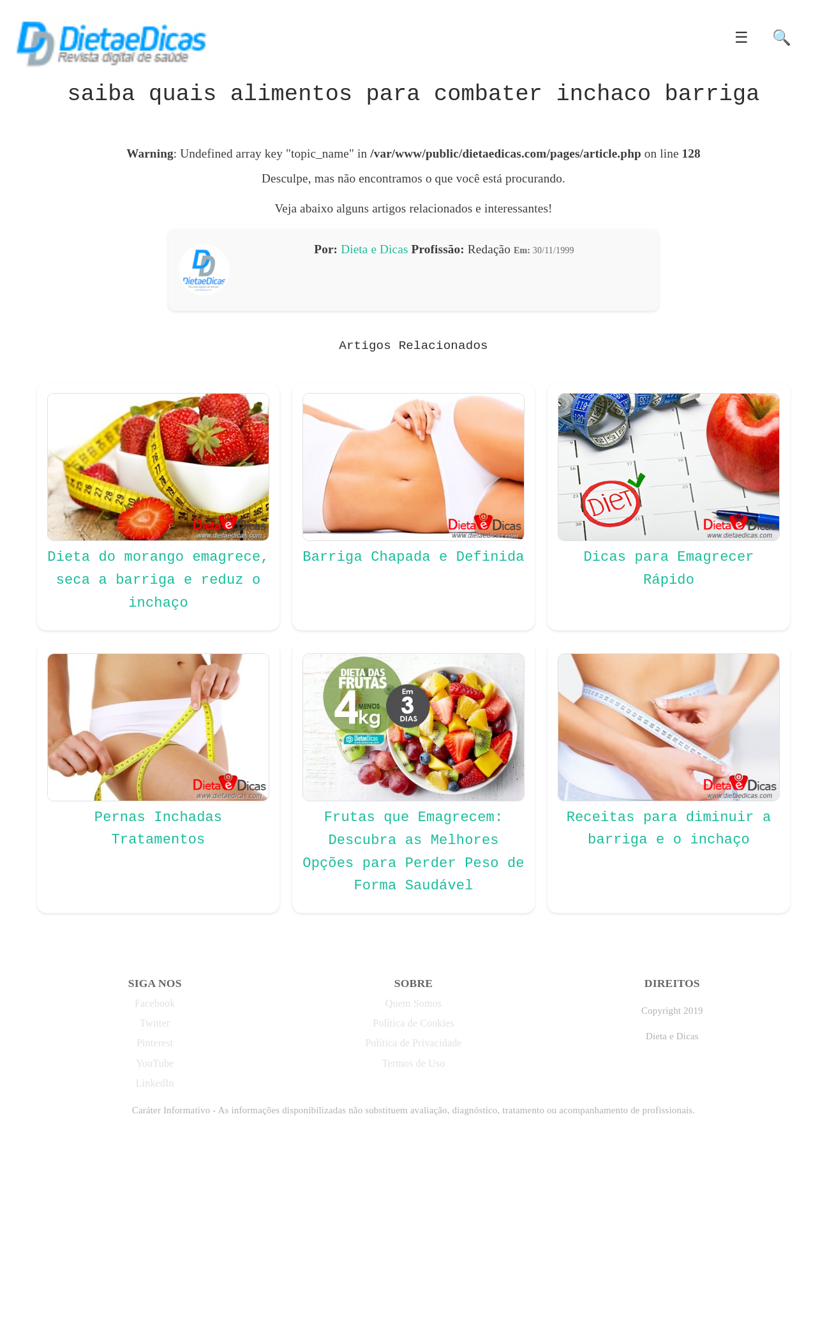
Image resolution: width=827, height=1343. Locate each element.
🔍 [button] (781, 37)
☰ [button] (741, 37)
